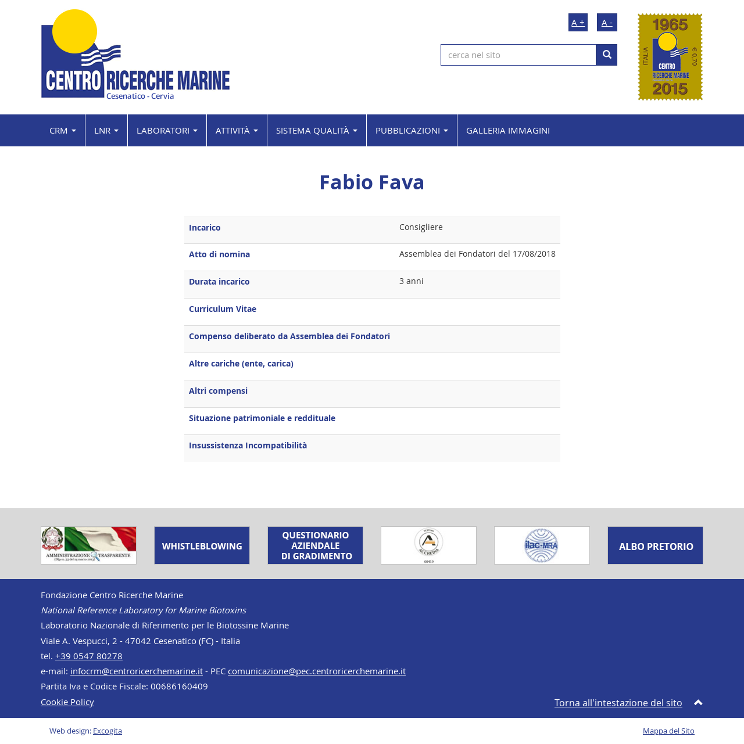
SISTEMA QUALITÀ (316, 130)
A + (578, 22)
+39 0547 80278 (89, 656)
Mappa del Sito (669, 731)
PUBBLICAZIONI (411, 130)
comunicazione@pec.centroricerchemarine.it (317, 671)
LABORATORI (167, 130)
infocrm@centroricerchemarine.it (136, 671)
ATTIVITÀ (237, 130)
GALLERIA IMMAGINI (508, 130)
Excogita (107, 731)
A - (607, 22)
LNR (106, 130)
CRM (62, 130)
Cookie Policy (67, 701)
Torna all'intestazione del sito (618, 702)
